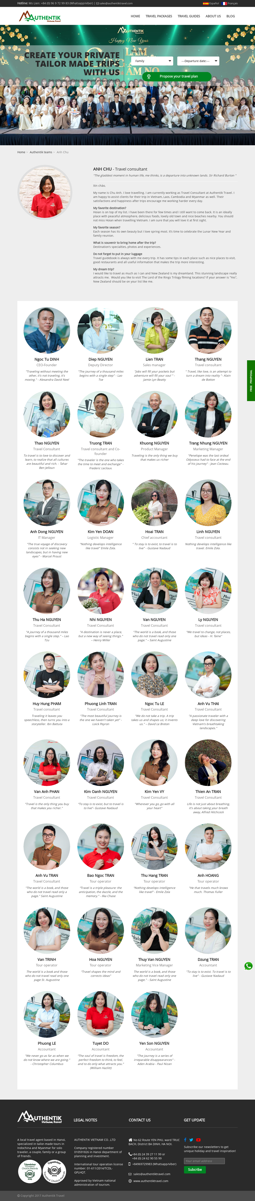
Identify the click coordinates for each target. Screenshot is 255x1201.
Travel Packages (159, 16)
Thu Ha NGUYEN (47, 619)
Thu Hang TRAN (154, 875)
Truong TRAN (100, 443)
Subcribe (195, 1169)
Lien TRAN (154, 359)
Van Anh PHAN (46, 791)
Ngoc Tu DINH (46, 359)
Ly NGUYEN (208, 619)
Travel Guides (189, 16)
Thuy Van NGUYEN (154, 959)
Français (229, 3)
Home (135, 16)
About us (213, 16)
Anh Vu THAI (208, 703)
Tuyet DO (101, 1043)
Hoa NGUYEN (100, 959)
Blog (230, 16)
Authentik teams (41, 152)
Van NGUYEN (154, 619)
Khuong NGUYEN (154, 443)
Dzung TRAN (208, 959)
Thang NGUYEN (208, 359)
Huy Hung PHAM (47, 703)
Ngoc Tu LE (154, 703)
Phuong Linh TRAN (101, 703)
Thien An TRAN (208, 791)
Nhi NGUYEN (101, 619)
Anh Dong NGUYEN (46, 531)
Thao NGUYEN (46, 443)
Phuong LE (47, 1043)
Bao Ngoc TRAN (100, 875)
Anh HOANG (208, 875)
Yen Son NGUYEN (154, 1043)
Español (211, 3)
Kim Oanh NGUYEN (100, 791)
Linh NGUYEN (208, 531)
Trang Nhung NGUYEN (208, 443)
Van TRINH (47, 959)
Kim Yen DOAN (100, 531)
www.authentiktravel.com (150, 1181)
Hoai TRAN (154, 531)
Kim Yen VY (154, 791)
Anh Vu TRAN (46, 875)
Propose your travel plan (179, 76)
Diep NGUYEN (101, 359)
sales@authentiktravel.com (114, 3)
